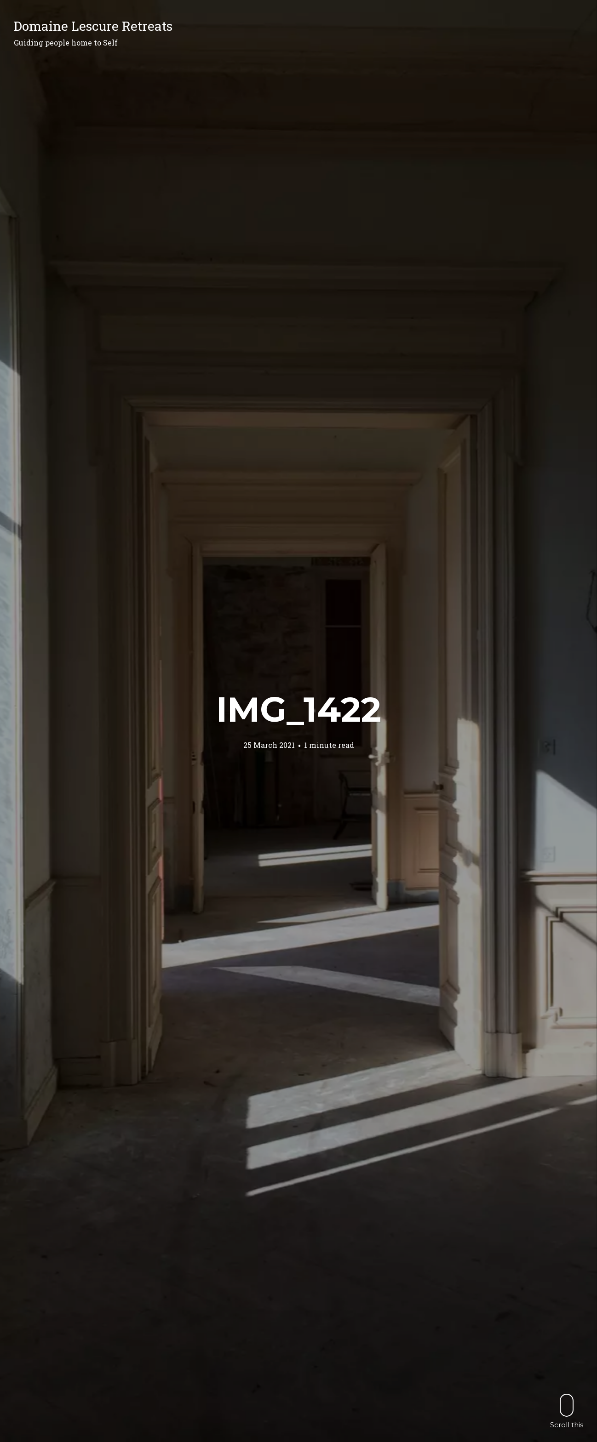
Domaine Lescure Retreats (93, 25)
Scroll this (566, 1411)
